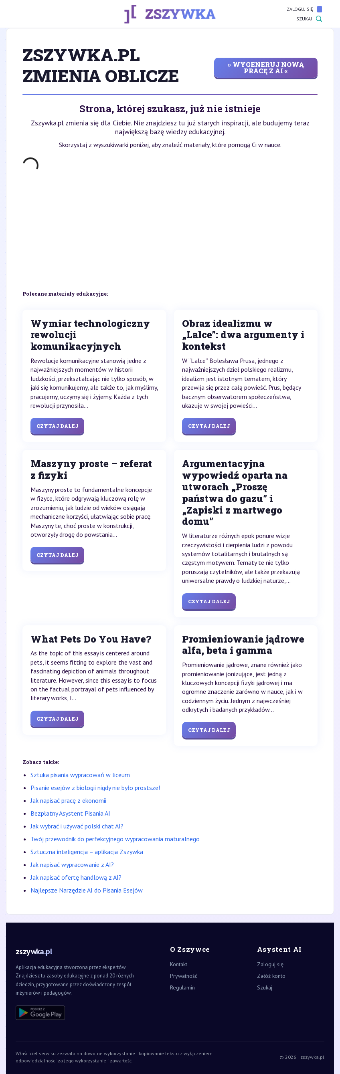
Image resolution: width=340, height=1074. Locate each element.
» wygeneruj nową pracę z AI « (266, 67)
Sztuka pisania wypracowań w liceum (80, 775)
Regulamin (182, 987)
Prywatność (183, 975)
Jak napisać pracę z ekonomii (68, 800)
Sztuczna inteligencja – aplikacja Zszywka (86, 852)
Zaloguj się (304, 9)
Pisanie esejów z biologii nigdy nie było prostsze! (95, 788)
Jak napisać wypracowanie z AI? (72, 864)
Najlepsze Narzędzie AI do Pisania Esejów (86, 890)
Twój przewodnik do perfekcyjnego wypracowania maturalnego (115, 839)
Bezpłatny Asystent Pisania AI (70, 813)
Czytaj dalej (57, 426)
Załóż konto (271, 975)
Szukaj (309, 19)
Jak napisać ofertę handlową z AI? (75, 877)
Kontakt (178, 964)
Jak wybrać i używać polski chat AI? (76, 826)
